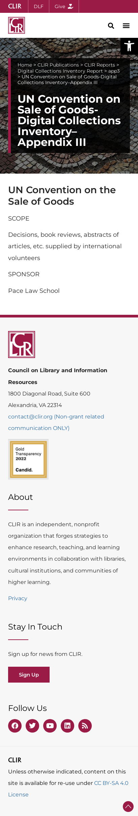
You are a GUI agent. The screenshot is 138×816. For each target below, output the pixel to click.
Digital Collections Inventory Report (60, 71)
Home (25, 65)
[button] (129, 46)
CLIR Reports (99, 65)
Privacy (17, 598)
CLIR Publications (58, 65)
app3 (114, 71)
